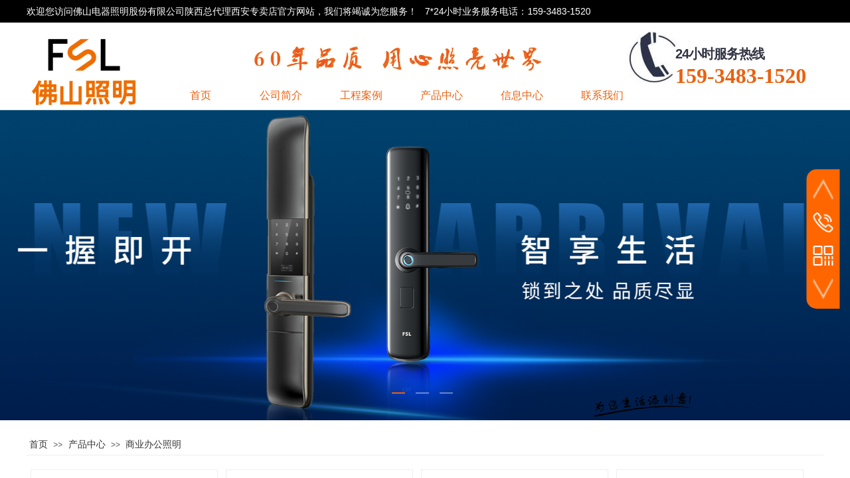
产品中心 (87, 444)
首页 (38, 444)
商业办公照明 (153, 444)
